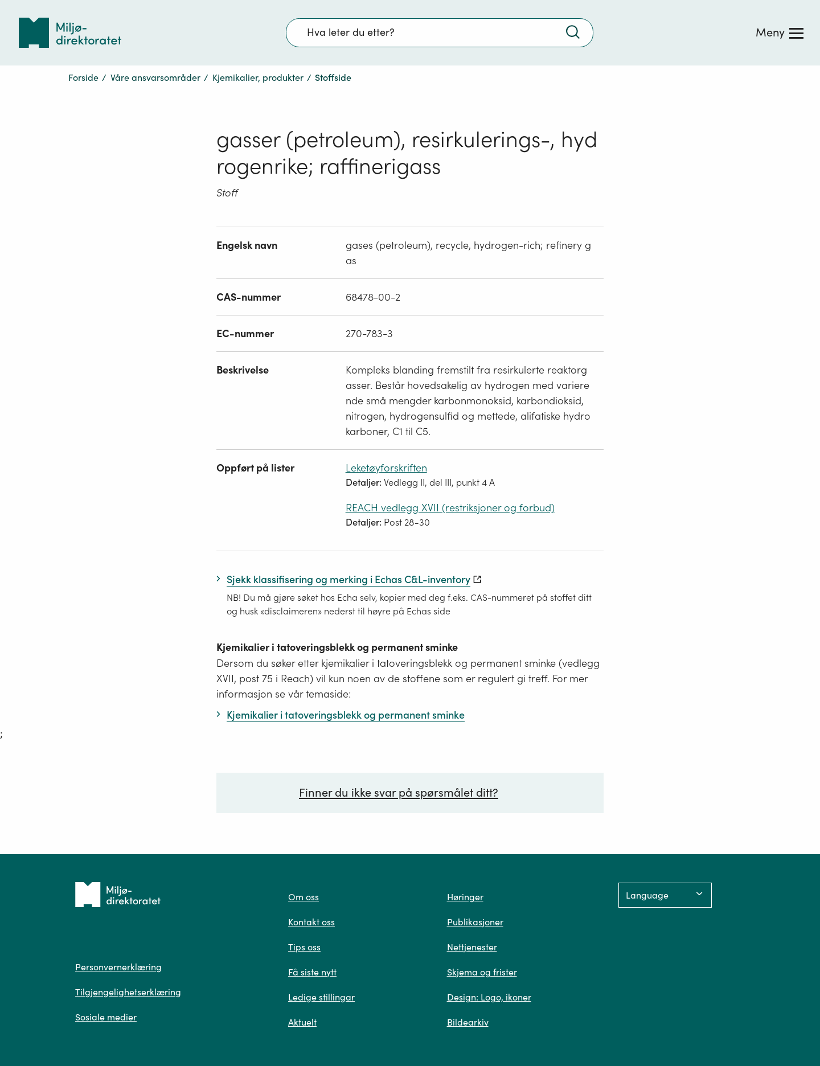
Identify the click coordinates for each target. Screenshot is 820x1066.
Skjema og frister (482, 972)
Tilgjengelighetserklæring (128, 992)
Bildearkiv (468, 1022)
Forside (83, 77)
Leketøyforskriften (386, 467)
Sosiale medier (106, 1017)
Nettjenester (472, 947)
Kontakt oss (311, 922)
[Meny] (779, 32)
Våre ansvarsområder (155, 77)
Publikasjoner (475, 922)
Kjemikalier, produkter (258, 77)
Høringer (465, 897)
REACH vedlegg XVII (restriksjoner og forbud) (450, 507)
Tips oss (304, 947)
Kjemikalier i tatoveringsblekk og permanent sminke (337, 647)
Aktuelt (302, 1022)
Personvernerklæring (118, 967)
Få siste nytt (312, 972)
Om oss (303, 897)
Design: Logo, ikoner (489, 997)
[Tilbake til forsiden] (70, 32)
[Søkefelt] (439, 32)
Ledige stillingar (321, 997)
